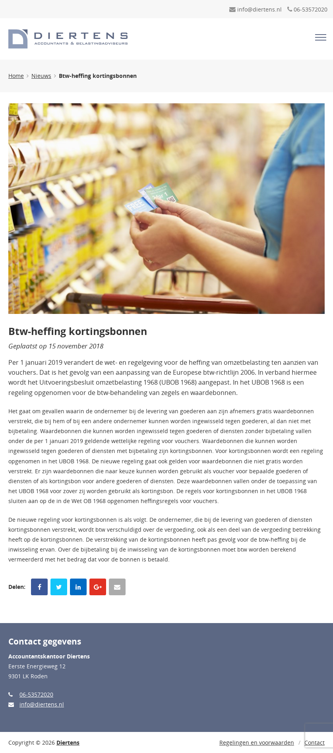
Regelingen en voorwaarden (256, 742)
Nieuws (41, 75)
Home (16, 75)
